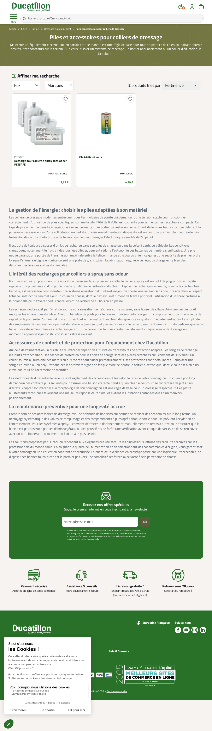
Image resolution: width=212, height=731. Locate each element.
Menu (13, 18)
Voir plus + (23, 545)
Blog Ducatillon (117, 661)
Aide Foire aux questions (116, 674)
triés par (153, 85)
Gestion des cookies (117, 722)
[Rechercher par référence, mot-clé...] (112, 18)
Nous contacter (117, 656)
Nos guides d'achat (119, 666)
